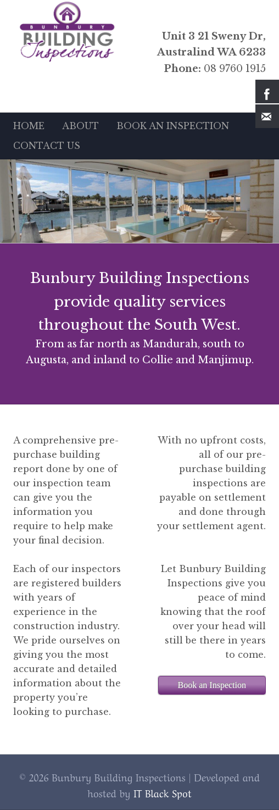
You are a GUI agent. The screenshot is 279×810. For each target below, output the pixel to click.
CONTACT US (46, 145)
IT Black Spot (162, 792)
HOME (28, 125)
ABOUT (80, 125)
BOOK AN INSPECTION (172, 125)
